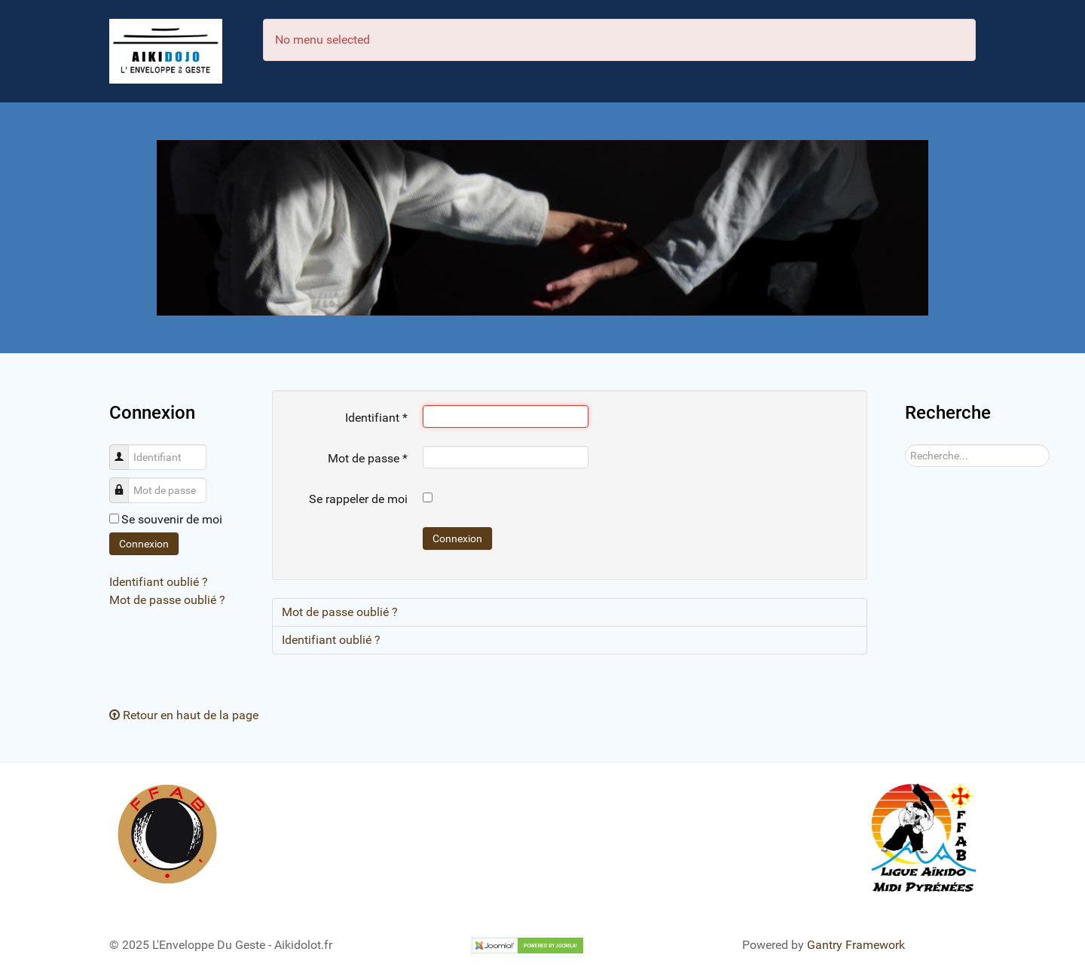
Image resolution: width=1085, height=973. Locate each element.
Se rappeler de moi (358, 499)
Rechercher (905, 444)
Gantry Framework (856, 945)
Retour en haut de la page (183, 715)
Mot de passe (124, 482)
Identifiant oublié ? (158, 582)
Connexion (144, 544)
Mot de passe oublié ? (167, 600)
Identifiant (124, 449)
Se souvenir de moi (171, 519)
